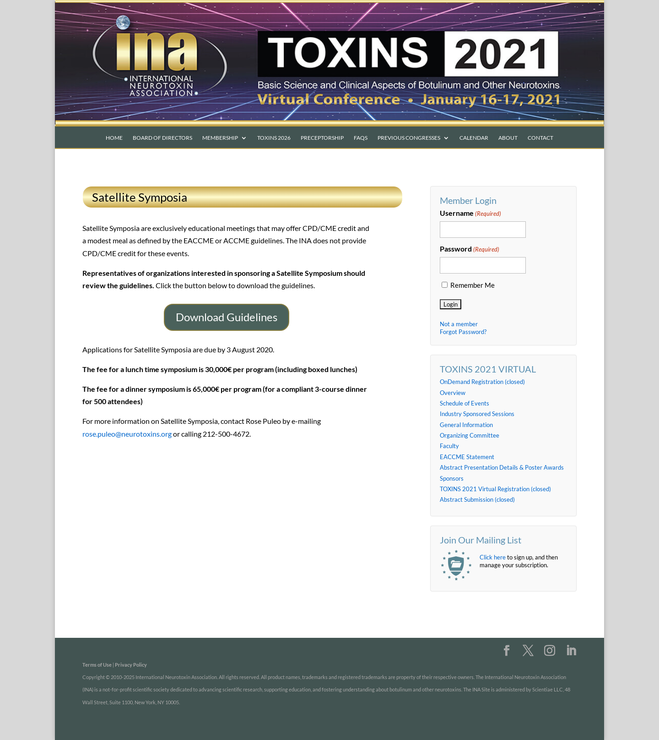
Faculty (449, 445)
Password (469, 249)
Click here (493, 557)
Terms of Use (97, 665)
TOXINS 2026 (274, 138)
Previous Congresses (409, 138)
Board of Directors (162, 138)
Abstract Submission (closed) (477, 499)
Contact (540, 138)
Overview (452, 392)
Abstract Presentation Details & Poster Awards (502, 467)
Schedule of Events (464, 403)
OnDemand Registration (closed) (482, 381)
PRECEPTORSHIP (322, 138)
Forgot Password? (463, 331)
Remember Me (472, 285)
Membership (220, 138)
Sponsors (452, 478)
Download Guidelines (226, 316)
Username (470, 213)
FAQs (360, 138)
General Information (466, 424)
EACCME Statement (467, 456)
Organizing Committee (469, 435)
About (508, 138)
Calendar (473, 138)
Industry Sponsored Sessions (477, 413)
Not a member (459, 324)
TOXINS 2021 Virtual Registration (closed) (495, 489)
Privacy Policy (131, 665)
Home (114, 138)
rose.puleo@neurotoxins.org (127, 433)
